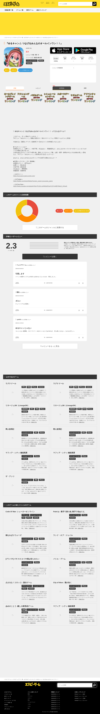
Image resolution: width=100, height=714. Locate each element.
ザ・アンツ (10, 476)
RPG (29, 694)
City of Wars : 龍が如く (62, 583)
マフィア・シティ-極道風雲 (16, 453)
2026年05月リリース (55, 694)
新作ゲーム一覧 (7, 696)
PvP (28, 708)
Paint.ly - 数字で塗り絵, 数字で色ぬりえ (69, 512)
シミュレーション (31, 702)
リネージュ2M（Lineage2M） (17, 405)
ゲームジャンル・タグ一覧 (10, 700)
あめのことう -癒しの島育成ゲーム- (20, 606)
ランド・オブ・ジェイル (63, 535)
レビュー (38, 88)
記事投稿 (61, 88)
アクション (30, 696)
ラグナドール (11, 383)
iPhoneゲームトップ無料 (80, 694)
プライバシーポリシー (9, 706)
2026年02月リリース (55, 700)
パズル (29, 704)
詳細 (15, 88)
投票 (85, 88)
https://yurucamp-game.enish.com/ (24, 176)
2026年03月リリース (55, 698)
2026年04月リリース (55, 696)
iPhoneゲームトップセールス (81, 696)
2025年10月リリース (55, 708)
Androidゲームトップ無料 (80, 698)
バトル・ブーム (59, 559)
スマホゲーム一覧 (8, 694)
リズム (29, 706)
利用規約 (6, 704)
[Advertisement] (50, 24)
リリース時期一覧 (8, 702)
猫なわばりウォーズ (14, 535)
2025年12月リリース (55, 704)
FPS (29, 700)
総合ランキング (7, 698)
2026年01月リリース (55, 702)
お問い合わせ (7, 708)
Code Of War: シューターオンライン (20, 512)
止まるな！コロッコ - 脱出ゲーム (19, 583)
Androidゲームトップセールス (81, 700)
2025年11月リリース (55, 706)
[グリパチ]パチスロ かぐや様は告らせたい (22, 559)
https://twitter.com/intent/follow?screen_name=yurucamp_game (33, 181)
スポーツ (29, 698)
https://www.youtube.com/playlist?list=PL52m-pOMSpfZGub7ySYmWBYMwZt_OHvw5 (40, 186)
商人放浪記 (10, 429)
